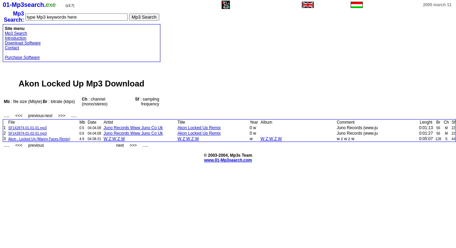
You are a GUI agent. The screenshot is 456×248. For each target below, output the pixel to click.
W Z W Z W (114, 138)
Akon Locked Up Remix (199, 127)
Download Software (23, 43)
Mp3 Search (16, 33)
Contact (12, 47)
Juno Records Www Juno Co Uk (133, 127)
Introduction (15, 38)
